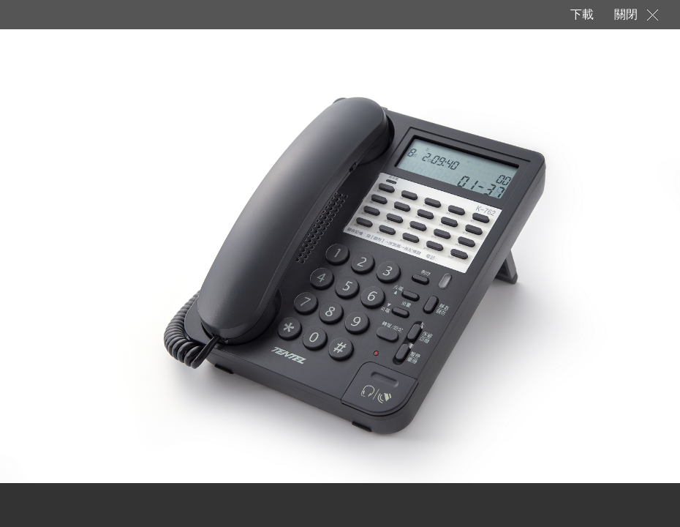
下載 (581, 14)
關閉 (626, 14)
